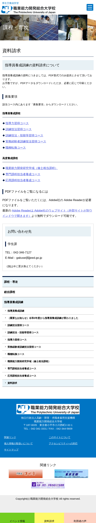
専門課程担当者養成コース (22, 174)
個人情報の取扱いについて (18, 443)
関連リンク (10, 437)
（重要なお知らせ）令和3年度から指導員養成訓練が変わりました (43, 318)
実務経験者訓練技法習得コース (25, 141)
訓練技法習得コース (18, 129)
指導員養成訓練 (13, 302)
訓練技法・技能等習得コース (24, 135)
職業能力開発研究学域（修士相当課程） (31, 168)
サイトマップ (11, 449)
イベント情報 (17, 521)
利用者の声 (80, 521)
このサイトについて (59, 437)
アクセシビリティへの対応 (63, 443)
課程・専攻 (11, 281)
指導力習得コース (17, 123)
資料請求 (12, 383)
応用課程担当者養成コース (22, 180)
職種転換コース (15, 147)
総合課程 (9, 292)
